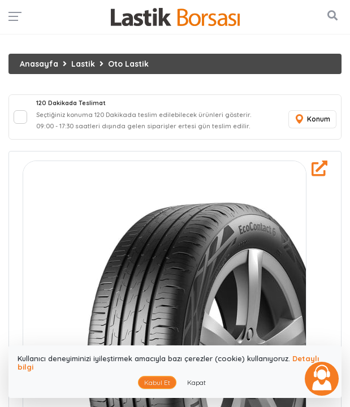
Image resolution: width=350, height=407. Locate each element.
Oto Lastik (128, 64)
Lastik (83, 64)
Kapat (196, 382)
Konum (312, 119)
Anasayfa (39, 64)
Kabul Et (157, 382)
